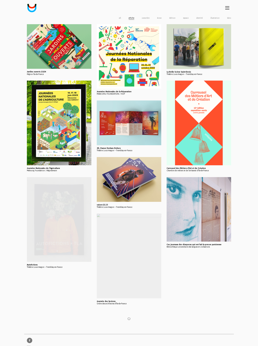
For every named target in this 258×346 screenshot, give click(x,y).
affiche (131, 18)
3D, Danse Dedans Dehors (109, 148)
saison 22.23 (102, 205)
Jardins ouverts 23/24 (36, 72)
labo (229, 18)
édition (172, 18)
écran (159, 18)
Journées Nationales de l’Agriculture (43, 168)
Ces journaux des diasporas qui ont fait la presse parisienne (194, 244)
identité (199, 18)
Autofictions (32, 265)
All (120, 18)
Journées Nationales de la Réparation (114, 91)
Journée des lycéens (106, 301)
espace (185, 18)
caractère (145, 18)
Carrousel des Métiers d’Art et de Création (186, 168)
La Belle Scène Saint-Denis (179, 72)
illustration (214, 18)
